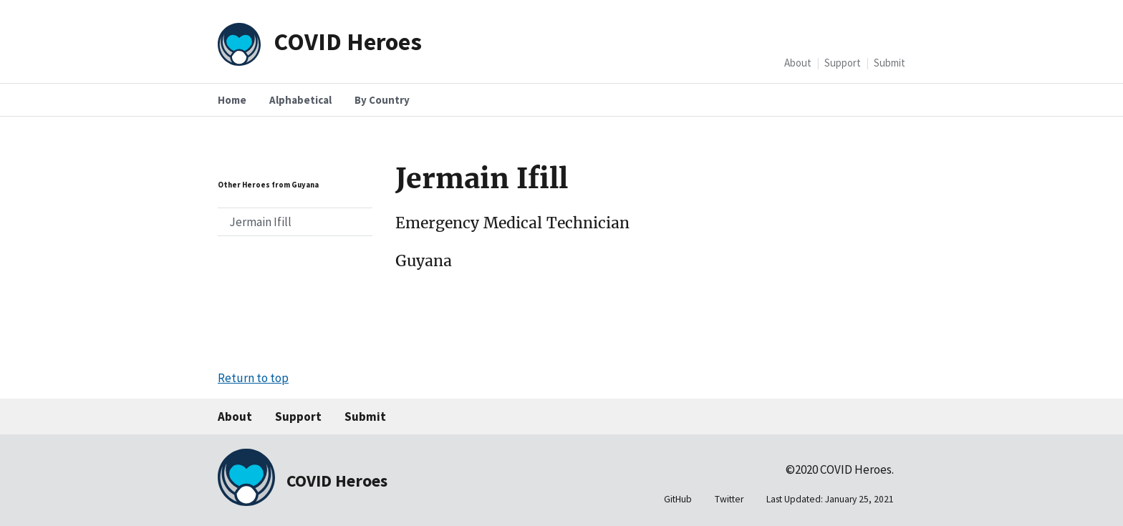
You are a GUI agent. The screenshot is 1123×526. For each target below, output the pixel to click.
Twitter (729, 499)
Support (842, 62)
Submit (889, 62)
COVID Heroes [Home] (348, 41)
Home (232, 100)
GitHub (678, 499)
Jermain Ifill (260, 222)
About (797, 62)
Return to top (253, 378)
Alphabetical (300, 100)
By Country (382, 100)
